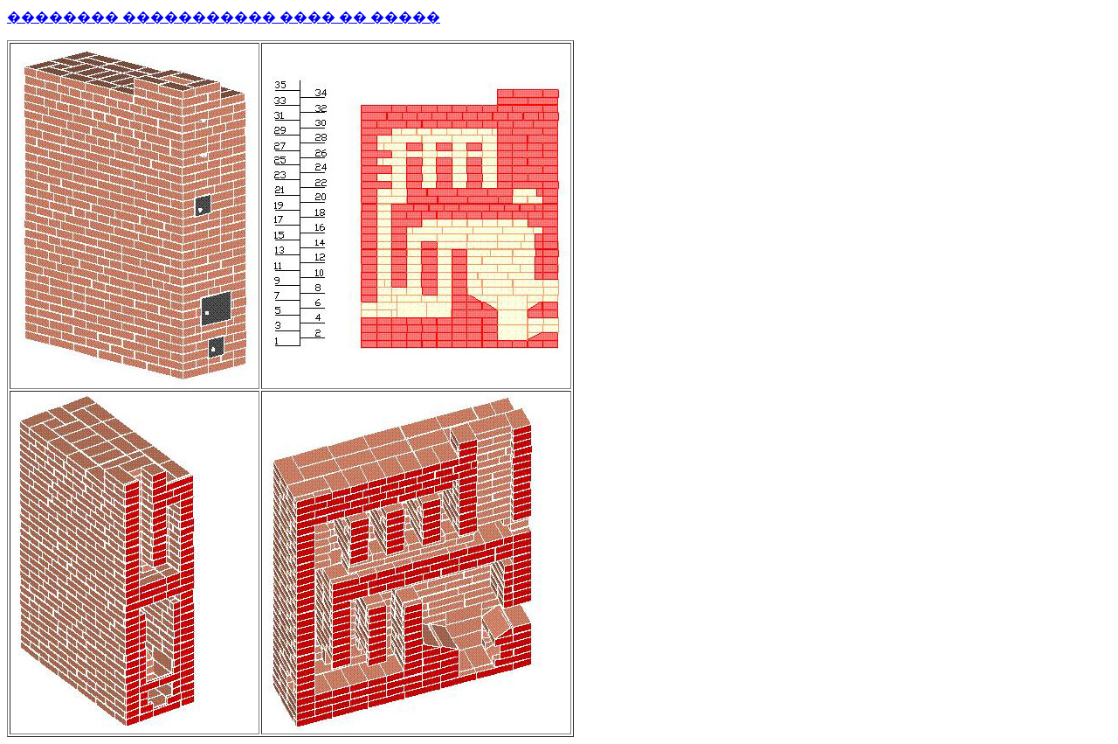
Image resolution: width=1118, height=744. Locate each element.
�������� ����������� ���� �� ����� (223, 17)
